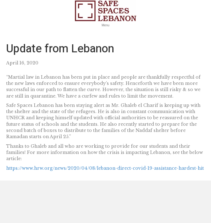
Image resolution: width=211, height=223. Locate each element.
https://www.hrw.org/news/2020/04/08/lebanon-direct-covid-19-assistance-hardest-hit (105, 168)
